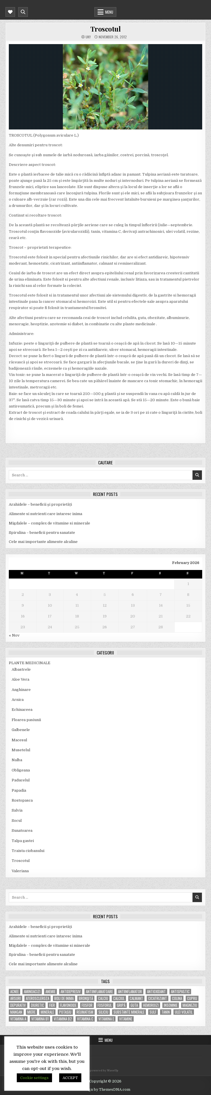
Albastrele (21, 669)
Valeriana (20, 871)
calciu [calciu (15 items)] (103, 998)
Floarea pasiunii (26, 720)
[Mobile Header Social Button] (10, 12)
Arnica (18, 699)
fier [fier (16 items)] (52, 1005)
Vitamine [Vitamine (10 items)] (125, 1019)
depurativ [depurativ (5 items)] (18, 1005)
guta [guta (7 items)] (134, 1005)
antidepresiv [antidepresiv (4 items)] (71, 991)
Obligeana (21, 770)
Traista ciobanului (28, 851)
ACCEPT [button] (70, 1078)
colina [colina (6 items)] (177, 998)
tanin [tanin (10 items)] (166, 1012)
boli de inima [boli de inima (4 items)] (64, 998)
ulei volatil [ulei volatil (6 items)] (184, 1012)
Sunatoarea (22, 830)
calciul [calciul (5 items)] (119, 998)
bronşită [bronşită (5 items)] (86, 998)
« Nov (14, 635)
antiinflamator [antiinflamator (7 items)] (130, 991)
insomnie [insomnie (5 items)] (170, 1005)
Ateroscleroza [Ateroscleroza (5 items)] (37, 998)
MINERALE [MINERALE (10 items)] (47, 1012)
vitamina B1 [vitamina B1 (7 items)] (40, 1019)
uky (88, 37)
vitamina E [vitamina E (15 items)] (106, 1019)
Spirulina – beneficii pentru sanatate (42, 532)
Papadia (19, 790)
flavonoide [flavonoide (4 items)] (68, 1005)
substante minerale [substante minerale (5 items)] (128, 1012)
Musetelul (21, 750)
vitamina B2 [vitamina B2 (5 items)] (63, 1019)
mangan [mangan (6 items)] (16, 1012)
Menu (109, 12)
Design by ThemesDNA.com (105, 1090)
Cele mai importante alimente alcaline (43, 542)
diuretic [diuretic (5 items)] (37, 1005)
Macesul (19, 740)
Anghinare (21, 690)
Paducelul (21, 780)
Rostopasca (22, 800)
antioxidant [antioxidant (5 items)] (156, 991)
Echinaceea (22, 709)
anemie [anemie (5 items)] (50, 991)
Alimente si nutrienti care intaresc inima (45, 514)
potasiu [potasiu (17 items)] (65, 1012)
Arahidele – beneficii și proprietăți (40, 504)
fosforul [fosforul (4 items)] (105, 1005)
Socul (17, 820)
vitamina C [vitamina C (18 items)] (85, 1019)
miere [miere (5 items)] (31, 1012)
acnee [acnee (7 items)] (14, 991)
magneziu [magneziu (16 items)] (190, 1005)
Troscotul (105, 28)
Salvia (17, 810)
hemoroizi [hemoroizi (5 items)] (151, 1005)
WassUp (112, 1070)
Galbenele (21, 730)
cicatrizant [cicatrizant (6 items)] (157, 998)
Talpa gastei (23, 841)
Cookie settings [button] (34, 1078)
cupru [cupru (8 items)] (192, 998)
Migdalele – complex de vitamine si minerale (49, 523)
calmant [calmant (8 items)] (136, 998)
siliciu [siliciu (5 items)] (103, 1012)
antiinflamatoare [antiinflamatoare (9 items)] (99, 991)
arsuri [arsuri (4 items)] (15, 998)
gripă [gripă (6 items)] (121, 1005)
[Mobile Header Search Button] (23, 12)
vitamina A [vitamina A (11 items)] (18, 1019)
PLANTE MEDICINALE (29, 663)
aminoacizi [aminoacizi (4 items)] (32, 991)
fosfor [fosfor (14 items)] (87, 1005)
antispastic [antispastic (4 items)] (180, 991)
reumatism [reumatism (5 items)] (84, 1012)
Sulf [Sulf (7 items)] (153, 1012)
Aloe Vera (20, 679)
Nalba (17, 760)
